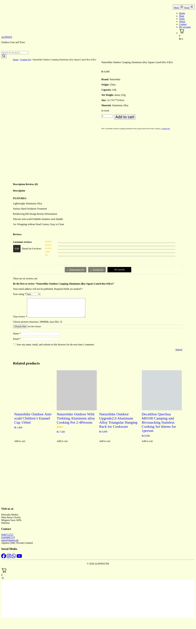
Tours (182, 18)
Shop (181, 16)
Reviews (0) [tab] (32, 183)
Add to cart (124, 117)
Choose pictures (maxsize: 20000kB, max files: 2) (37, 325)
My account (185, 27)
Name (17, 336)
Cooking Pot (25, 59)
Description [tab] (19, 183)
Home (182, 13)
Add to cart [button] (19, 444)
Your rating (19, 293)
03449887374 (8, 540)
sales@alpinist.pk (10, 543)
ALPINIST (6, 37)
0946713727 (7, 537)
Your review (20, 319)
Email (17, 342)
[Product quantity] (107, 116)
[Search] (3, 56)
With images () (76, 269)
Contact (183, 24)
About (182, 21)
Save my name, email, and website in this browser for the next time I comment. (55, 347)
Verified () (97, 269)
